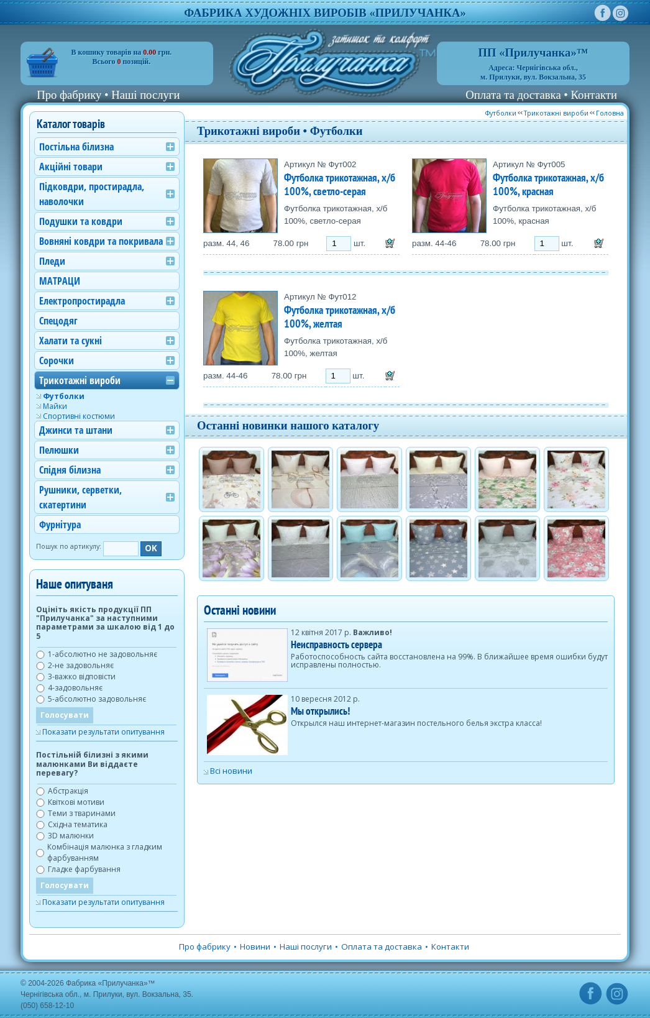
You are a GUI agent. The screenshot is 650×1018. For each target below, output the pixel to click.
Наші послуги (145, 94)
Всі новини (231, 770)
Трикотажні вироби (556, 113)
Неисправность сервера (336, 644)
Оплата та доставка (513, 94)
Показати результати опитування (103, 732)
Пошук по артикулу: (68, 546)
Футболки (500, 113)
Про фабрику (69, 94)
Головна (610, 113)
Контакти (594, 94)
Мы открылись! (320, 711)
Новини (255, 946)
